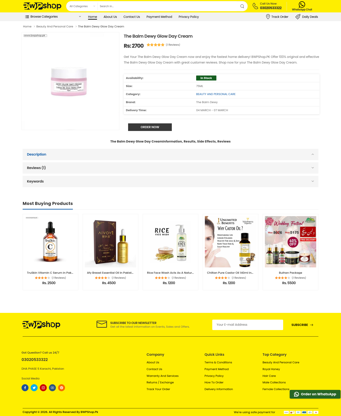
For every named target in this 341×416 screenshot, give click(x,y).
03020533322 (270, 7)
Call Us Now (268, 4)
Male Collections (274, 382)
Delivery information (219, 389)
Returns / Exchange (160, 382)
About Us (110, 17)
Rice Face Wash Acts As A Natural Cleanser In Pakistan (185, 273)
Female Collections (275, 389)
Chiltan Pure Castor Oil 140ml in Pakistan (235, 273)
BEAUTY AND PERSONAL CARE (216, 94)
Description (36, 154)
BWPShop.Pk (89, 412)
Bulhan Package (290, 273)
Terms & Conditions (218, 362)
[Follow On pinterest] (61, 387)
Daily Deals (306, 16)
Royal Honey (271, 369)
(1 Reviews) (173, 45)
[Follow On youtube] (52, 387)
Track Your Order (158, 389)
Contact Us (132, 17)
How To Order (214, 382)
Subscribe (299, 325)
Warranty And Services (163, 376)
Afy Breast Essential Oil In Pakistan (111, 273)
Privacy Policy (189, 17)
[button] (53, 16)
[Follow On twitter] (34, 387)
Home (92, 17)
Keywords (35, 181)
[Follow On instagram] (43, 387)
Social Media (31, 378)
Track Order (277, 16)
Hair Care (269, 376)
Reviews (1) (36, 167)
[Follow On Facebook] (25, 387)
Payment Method (159, 17)
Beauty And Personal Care (280, 362)
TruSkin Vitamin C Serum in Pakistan (53, 273)
